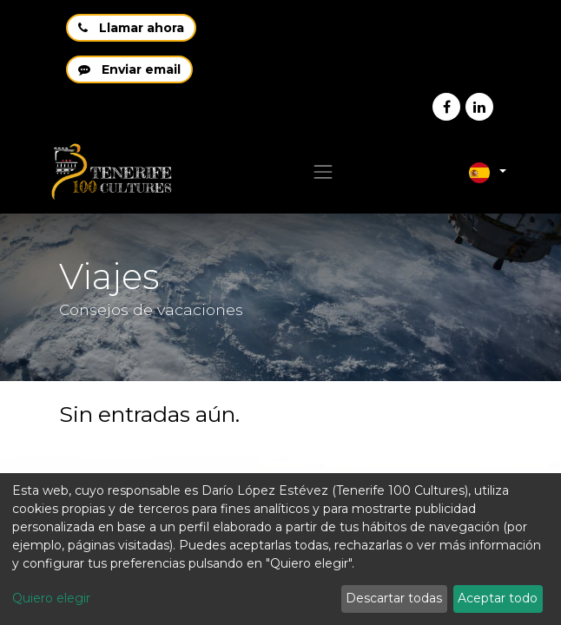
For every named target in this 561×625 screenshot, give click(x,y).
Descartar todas (394, 598)
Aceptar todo (498, 598)
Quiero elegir (51, 598)
